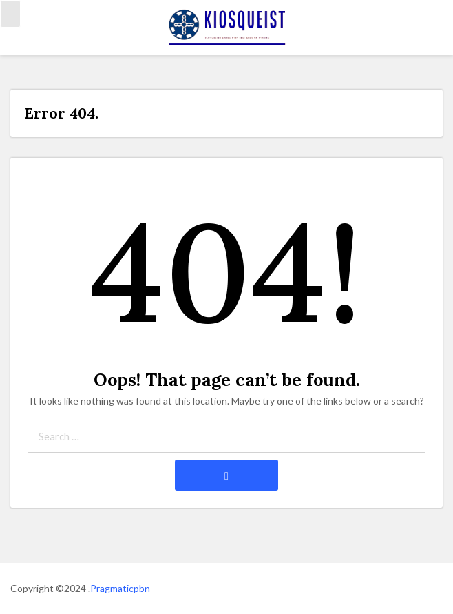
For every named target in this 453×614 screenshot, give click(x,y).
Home (23, 35)
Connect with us (140, 35)
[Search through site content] (226, 436)
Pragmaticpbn (120, 588)
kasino (70, 35)
